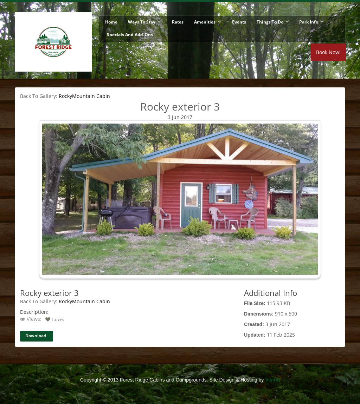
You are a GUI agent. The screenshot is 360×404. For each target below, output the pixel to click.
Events (239, 22)
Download (35, 336)
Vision (272, 380)
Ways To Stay (141, 22)
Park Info (308, 22)
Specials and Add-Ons (130, 35)
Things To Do (270, 22)
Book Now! (328, 52)
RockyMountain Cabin (84, 96)
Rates (178, 22)
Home (111, 22)
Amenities (205, 22)
